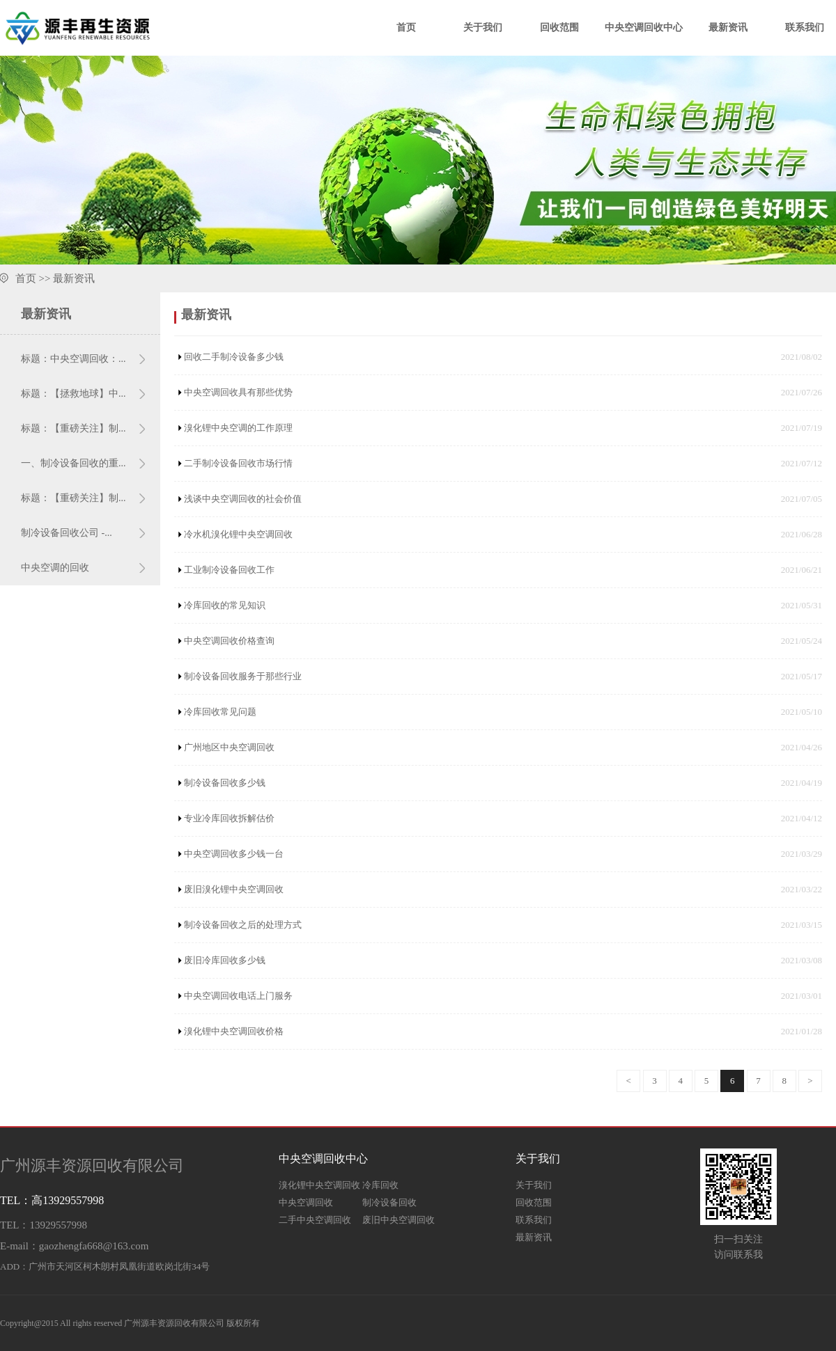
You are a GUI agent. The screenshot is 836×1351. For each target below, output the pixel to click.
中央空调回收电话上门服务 (238, 995)
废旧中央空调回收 (398, 1220)
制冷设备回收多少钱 (224, 782)
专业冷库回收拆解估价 (229, 818)
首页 (406, 27)
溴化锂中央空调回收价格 (234, 1031)
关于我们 (482, 27)
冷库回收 (380, 1185)
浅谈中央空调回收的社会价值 (243, 498)
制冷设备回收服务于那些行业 (243, 676)
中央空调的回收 (55, 567)
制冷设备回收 (389, 1202)
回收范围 (559, 27)
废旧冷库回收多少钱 (224, 960)
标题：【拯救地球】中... (73, 393)
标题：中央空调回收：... (73, 359)
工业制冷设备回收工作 (229, 569)
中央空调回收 (306, 1202)
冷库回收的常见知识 (224, 605)
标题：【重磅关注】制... (73, 428)
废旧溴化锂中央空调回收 (234, 889)
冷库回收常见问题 (220, 711)
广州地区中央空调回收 (229, 747)
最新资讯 (728, 27)
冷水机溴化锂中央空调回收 (238, 534)
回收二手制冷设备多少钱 (234, 356)
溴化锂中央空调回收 (319, 1185)
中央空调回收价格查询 (229, 640)
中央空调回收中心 (644, 27)
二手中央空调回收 (315, 1220)
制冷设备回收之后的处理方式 (243, 924)
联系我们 (804, 27)
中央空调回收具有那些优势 (238, 392)
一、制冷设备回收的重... (73, 463)
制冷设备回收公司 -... (66, 533)
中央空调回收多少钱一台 (234, 853)
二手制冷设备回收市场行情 (238, 463)
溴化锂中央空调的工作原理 (238, 427)
